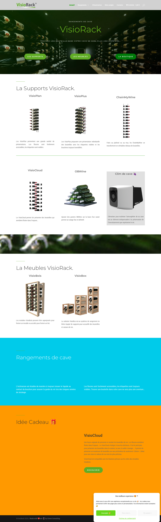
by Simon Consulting (52, 518)
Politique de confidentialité (127, 518)
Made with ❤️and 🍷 (37, 518)
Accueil (72, 5)
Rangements (82, 5)
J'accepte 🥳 (106, 513)
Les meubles (80, 56)
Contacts (120, 5)
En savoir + (147, 513)
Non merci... (126, 513)
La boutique (125, 56)
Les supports (35, 56)
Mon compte (109, 5)
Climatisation (97, 5)
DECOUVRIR (93, 470)
